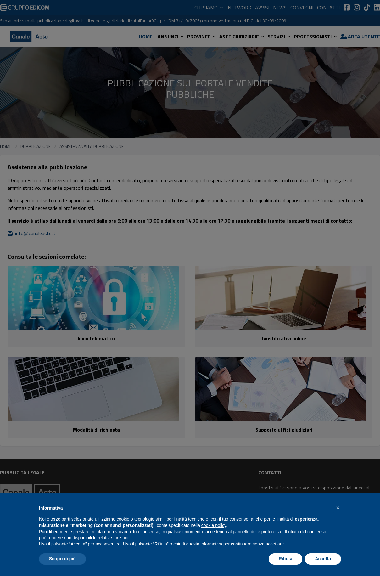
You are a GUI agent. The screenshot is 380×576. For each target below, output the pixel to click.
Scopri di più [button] (62, 558)
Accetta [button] (323, 558)
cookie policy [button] (213, 525)
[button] (338, 508)
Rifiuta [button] (286, 558)
